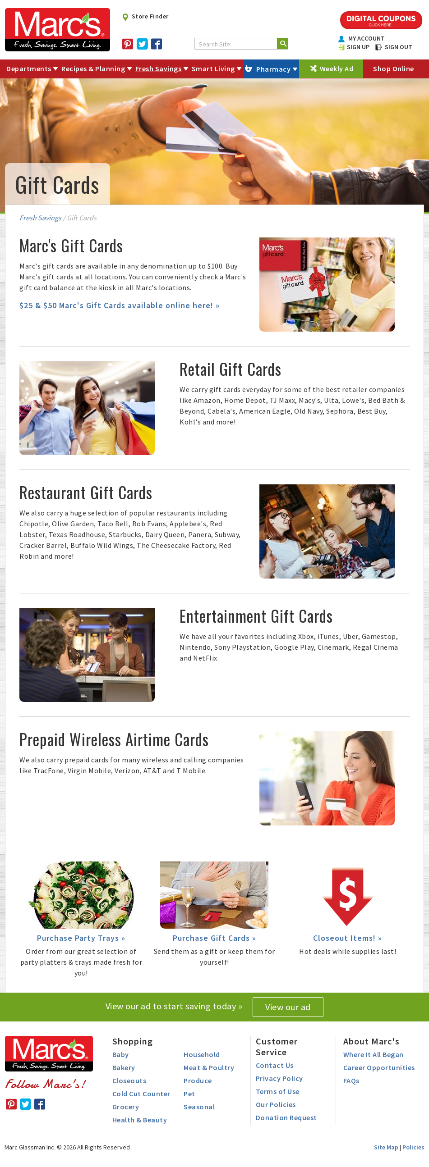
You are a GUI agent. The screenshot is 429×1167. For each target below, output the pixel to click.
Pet (189, 1093)
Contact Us (275, 1065)
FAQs (351, 1080)
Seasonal (199, 1106)
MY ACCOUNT (361, 38)
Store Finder (145, 16)
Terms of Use (278, 1091)
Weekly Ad (337, 68)
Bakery (123, 1067)
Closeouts (129, 1080)
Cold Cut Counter (141, 1093)
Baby (120, 1054)
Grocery (125, 1106)
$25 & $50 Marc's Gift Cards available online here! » (119, 305)
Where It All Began (373, 1054)
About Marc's (371, 1041)
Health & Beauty (139, 1119)
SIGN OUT (393, 47)
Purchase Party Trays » (81, 938)
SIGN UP (354, 47)
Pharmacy (273, 68)
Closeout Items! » (347, 938)
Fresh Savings (158, 68)
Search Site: (215, 44)
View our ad (288, 1006)
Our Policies (276, 1104)
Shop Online (393, 68)
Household (202, 1054)
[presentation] (327, 283)
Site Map (386, 1147)
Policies (413, 1147)
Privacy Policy (279, 1078)
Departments (28, 68)
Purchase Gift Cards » (214, 938)
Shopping (132, 1041)
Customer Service (277, 1046)
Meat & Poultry (209, 1067)
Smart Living (213, 68)
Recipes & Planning (93, 68)
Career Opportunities (379, 1067)
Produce (198, 1080)
